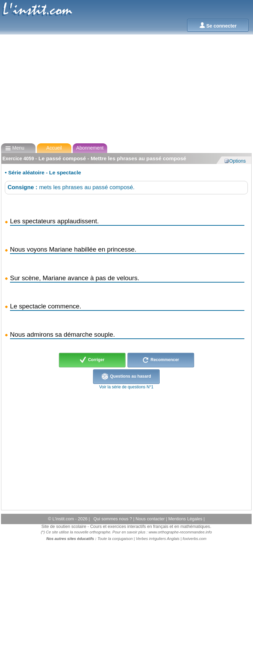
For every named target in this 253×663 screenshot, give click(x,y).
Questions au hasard (126, 376)
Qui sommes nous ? (113, 519)
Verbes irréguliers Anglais (158, 539)
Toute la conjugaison (115, 539)
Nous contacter (150, 519)
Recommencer (160, 360)
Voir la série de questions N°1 (126, 387)
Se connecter (218, 25)
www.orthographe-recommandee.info (180, 532)
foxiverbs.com (194, 539)
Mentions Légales (185, 519)
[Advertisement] (126, 89)
